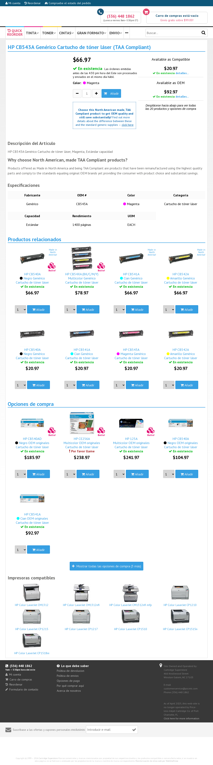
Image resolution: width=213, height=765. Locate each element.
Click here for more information (181, 718)
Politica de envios (68, 676)
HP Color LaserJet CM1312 (32, 595)
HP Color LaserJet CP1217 (81, 619)
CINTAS (66, 33)
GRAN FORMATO (91, 33)
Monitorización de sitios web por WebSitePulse (156, 761)
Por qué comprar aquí (70, 686)
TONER (49, 33)
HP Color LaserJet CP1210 (180, 595)
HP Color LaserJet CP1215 (32, 619)
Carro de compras (18, 679)
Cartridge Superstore (48, 758)
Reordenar (32, 3)
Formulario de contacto (21, 689)
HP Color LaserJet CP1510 (130, 619)
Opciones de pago (68, 681)
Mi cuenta (12, 3)
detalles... (182, 73)
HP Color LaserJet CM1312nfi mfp (130, 595)
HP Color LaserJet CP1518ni (32, 643)
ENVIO (115, 33)
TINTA (32, 33)
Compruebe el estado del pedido (68, 3)
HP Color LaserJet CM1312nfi (81, 595)
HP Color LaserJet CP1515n (180, 619)
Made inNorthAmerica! (53, 252)
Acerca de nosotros (69, 691)
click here (128, 125)
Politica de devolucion (70, 671)
